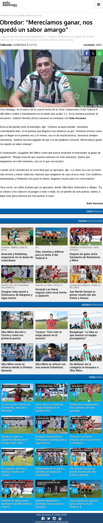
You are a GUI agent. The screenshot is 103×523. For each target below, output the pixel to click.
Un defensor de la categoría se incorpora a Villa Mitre (84, 367)
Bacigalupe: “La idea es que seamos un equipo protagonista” (84, 335)
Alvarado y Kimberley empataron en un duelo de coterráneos (17, 257)
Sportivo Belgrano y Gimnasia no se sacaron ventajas (49, 504)
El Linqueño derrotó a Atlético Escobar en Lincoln (14, 472)
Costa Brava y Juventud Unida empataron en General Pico (49, 407)
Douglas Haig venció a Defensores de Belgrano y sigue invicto (16, 295)
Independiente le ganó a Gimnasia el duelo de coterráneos (50, 472)
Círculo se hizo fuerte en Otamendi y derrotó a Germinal (15, 407)
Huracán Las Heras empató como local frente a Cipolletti (51, 292)
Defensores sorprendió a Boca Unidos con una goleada (84, 407)
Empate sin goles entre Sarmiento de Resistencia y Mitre (85, 257)
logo (9, 4)
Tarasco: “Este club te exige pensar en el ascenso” (48, 335)
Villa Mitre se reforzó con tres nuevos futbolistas (50, 366)
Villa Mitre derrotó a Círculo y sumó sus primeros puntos (13, 335)
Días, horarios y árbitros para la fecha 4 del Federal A (49, 255)
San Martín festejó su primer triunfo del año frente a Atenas (83, 295)
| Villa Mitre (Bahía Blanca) (26, 16)
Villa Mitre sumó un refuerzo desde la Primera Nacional (16, 367)
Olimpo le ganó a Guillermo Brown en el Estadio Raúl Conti (14, 440)
